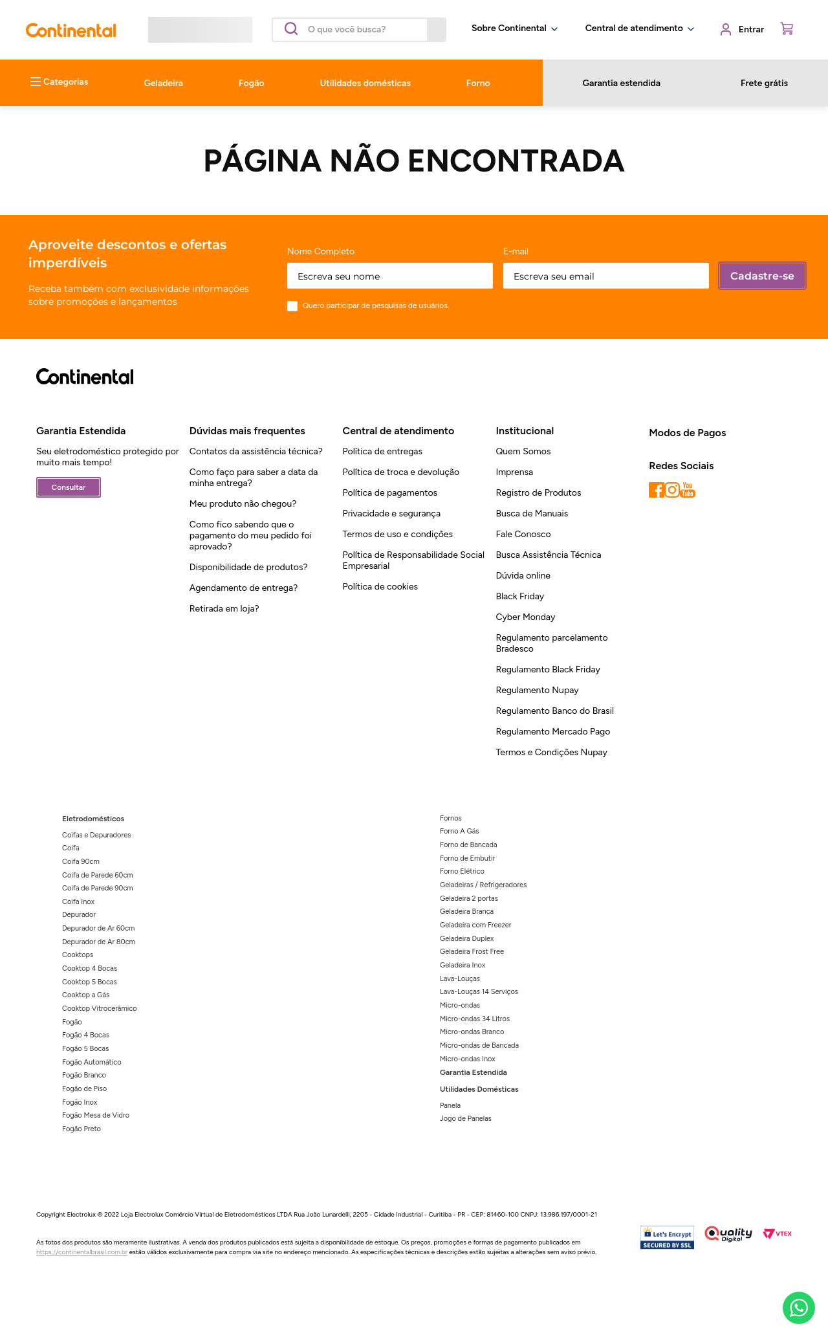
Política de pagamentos (390, 492)
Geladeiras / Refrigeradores (483, 885)
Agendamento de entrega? (244, 587)
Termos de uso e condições (398, 534)
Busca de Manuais (532, 513)
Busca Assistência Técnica (548, 554)
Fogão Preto (81, 1129)
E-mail (516, 252)
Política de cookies (380, 586)
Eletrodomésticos (93, 818)
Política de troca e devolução (401, 472)
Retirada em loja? (224, 608)
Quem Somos (523, 451)
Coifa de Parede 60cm (97, 875)
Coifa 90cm (81, 861)
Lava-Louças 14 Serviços (479, 992)
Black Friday (520, 596)
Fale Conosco (523, 534)
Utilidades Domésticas (479, 1089)
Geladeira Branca (467, 911)
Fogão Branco (84, 1075)
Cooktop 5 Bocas (89, 982)
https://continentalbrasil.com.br (81, 1252)
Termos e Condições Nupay (551, 752)
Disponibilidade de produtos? (249, 567)
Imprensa (514, 472)
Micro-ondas (460, 1005)
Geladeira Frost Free (472, 951)
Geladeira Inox (462, 965)
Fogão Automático (92, 1062)
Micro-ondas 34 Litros (475, 1019)
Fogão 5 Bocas (85, 1048)
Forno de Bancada (468, 845)
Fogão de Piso (84, 1089)
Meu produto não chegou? (243, 503)
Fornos (451, 818)
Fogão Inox (79, 1102)
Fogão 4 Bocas (85, 1035)
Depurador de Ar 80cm (98, 942)
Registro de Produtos (538, 492)
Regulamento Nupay (537, 690)
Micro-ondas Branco (472, 1032)
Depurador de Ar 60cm (98, 928)
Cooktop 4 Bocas (89, 968)
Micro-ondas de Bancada (479, 1045)
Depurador (79, 915)
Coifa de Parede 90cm (97, 888)
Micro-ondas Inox (468, 1059)
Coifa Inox (78, 902)
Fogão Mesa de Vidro (95, 1115)
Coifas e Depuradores (96, 835)
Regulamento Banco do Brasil (555, 710)
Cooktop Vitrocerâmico (99, 1008)
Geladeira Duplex (467, 938)
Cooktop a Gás (85, 995)
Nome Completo (320, 252)
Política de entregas (382, 451)
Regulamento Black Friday (548, 669)
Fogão (72, 1022)
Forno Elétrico (462, 871)
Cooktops (77, 955)
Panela (450, 1105)
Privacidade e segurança (392, 513)
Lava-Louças (460, 979)
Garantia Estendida (473, 1072)
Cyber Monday (525, 617)
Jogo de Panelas (466, 1118)
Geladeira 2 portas (469, 898)
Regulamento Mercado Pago (553, 731)
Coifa (71, 848)
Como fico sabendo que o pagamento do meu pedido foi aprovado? (251, 535)
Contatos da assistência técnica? (256, 451)
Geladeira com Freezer (476, 925)
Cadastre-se (762, 276)
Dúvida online (523, 575)
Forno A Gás (459, 831)
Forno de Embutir (467, 858)
